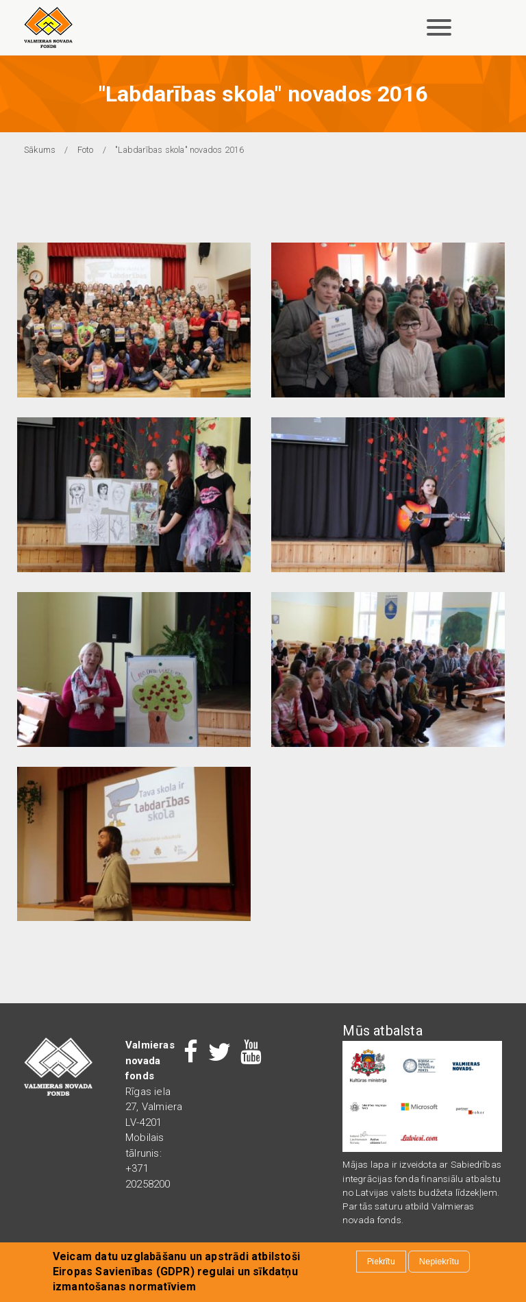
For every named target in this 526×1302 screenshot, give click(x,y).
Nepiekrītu (439, 1262)
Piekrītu (381, 1262)
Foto (85, 150)
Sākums (39, 150)
